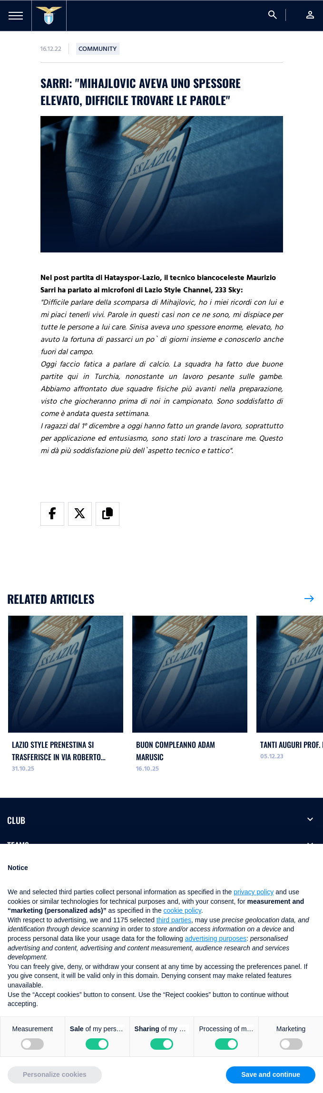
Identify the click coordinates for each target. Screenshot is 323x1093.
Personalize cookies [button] (55, 1074)
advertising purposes (215, 938)
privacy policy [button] (254, 892)
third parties (174, 920)
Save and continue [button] (270, 1074)
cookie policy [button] (182, 910)
